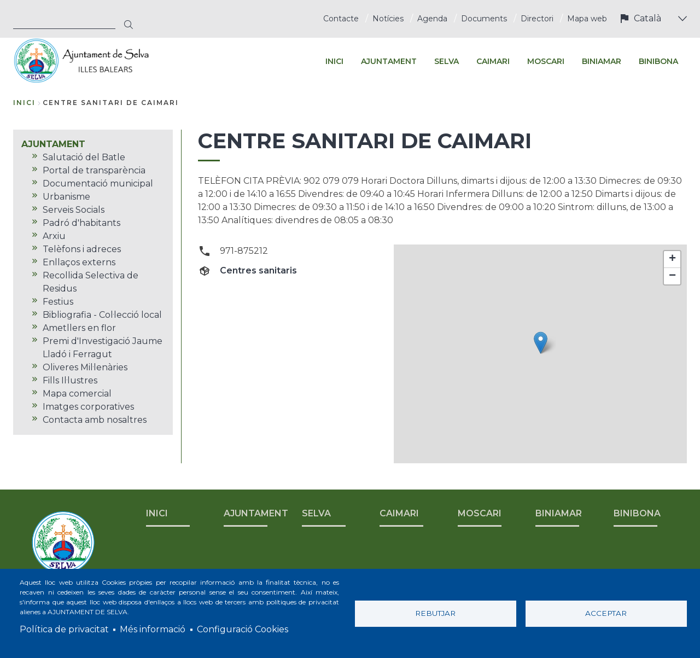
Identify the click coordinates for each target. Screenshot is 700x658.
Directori (537, 19)
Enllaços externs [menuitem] (79, 262)
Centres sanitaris (258, 270)
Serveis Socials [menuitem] (73, 210)
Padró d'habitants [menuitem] (81, 223)
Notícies (388, 19)
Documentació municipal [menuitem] (98, 183)
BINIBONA (637, 513)
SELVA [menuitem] (446, 61)
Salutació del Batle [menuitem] (84, 157)
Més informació (152, 629)
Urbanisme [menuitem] (66, 196)
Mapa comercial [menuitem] (77, 393)
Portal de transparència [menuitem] (94, 170)
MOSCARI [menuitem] (545, 61)
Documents (484, 19)
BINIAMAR (558, 513)
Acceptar (606, 613)
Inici (24, 102)
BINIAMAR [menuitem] (601, 61)
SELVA (316, 513)
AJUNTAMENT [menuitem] (389, 61)
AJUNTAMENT (256, 513)
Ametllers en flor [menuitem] (79, 328)
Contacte (341, 19)
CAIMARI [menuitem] (493, 61)
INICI (157, 513)
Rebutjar (435, 613)
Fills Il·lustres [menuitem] (70, 380)
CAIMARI (399, 513)
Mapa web (587, 19)
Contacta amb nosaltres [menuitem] (95, 420)
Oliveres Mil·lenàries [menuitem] (85, 367)
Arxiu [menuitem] (54, 236)
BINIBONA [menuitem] (658, 61)
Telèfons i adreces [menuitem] (82, 249)
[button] (540, 342)
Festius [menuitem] (58, 301)
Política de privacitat (64, 629)
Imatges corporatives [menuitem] (88, 406)
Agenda (432, 19)
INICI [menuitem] (334, 61)
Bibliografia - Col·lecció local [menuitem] (102, 315)
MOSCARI (479, 513)
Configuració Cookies (242, 629)
